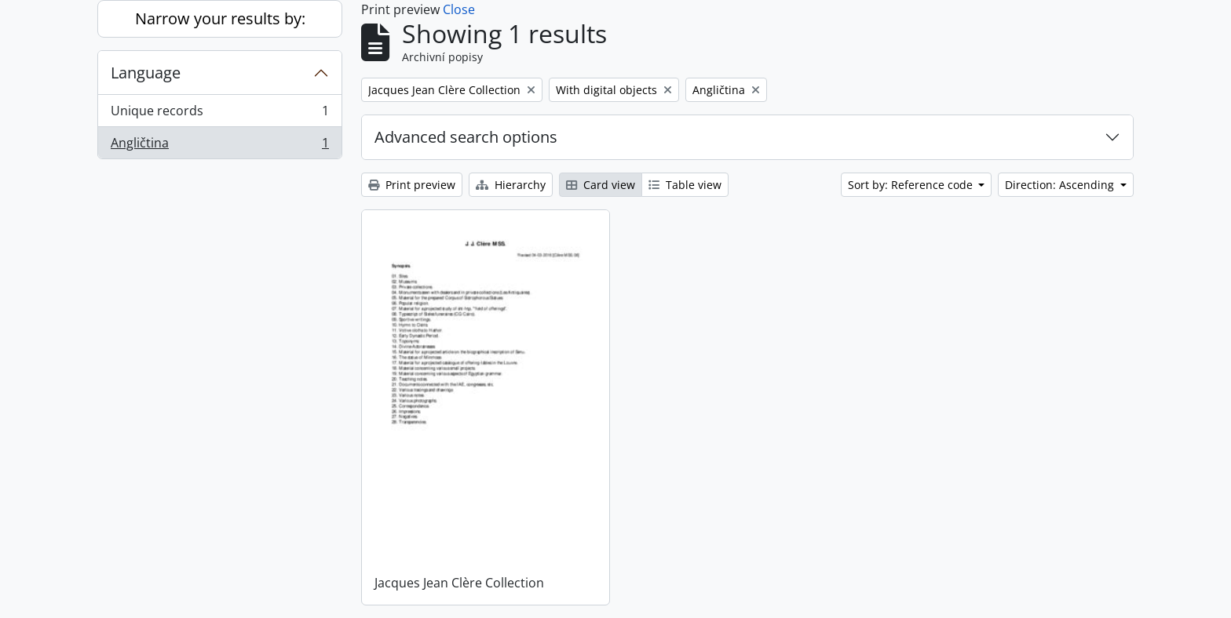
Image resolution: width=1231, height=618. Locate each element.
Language (146, 72)
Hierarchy (511, 184)
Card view (600, 184)
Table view (684, 184)
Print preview (411, 184)
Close (459, 9)
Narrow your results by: (220, 18)
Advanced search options (465, 136)
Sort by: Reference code (912, 184)
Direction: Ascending (1061, 184)
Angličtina (219, 145)
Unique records (219, 114)
